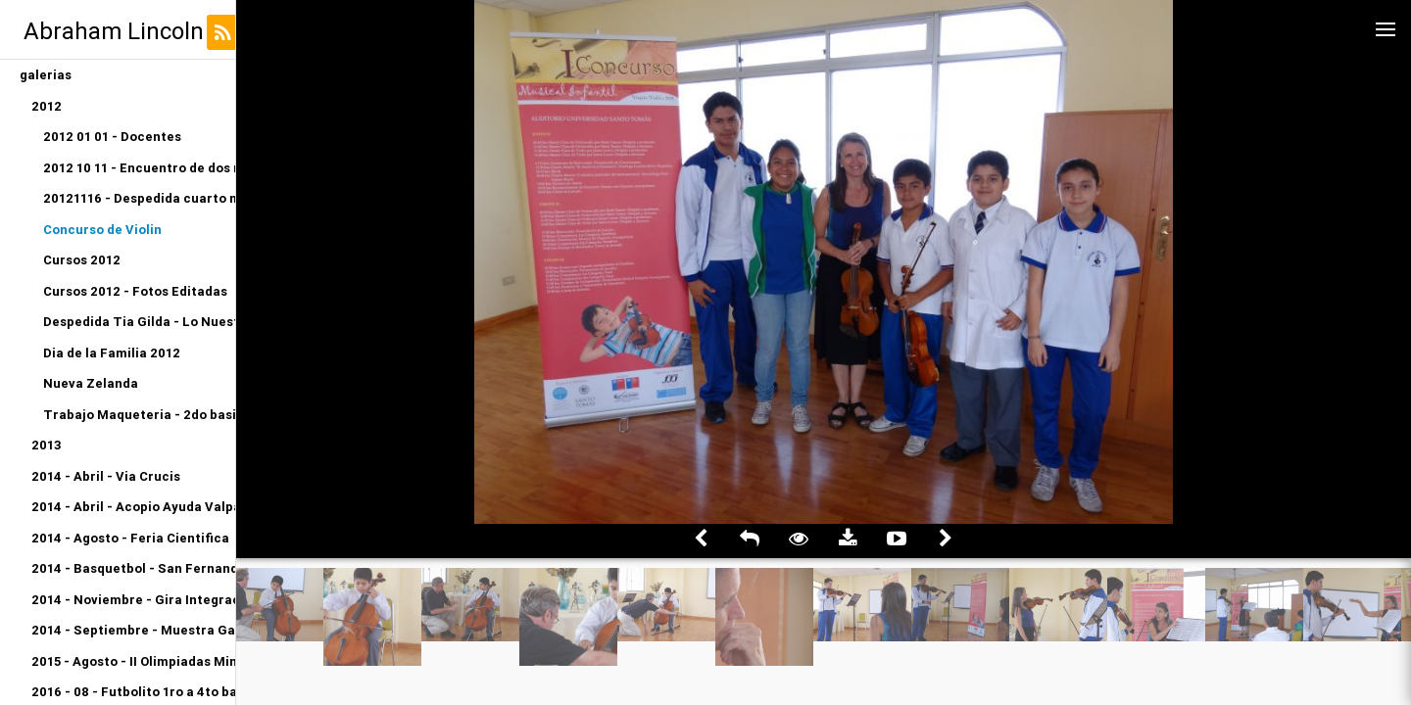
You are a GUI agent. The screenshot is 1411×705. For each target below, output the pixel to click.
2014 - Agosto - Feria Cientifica (130, 538)
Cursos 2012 (82, 260)
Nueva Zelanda (90, 383)
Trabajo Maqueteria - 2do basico (139, 414)
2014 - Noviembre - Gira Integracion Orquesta (133, 599)
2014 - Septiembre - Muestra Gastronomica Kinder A (133, 630)
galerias (46, 75)
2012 (46, 106)
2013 (46, 445)
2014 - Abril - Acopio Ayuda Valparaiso (133, 506)
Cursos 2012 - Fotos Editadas (135, 291)
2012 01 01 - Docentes (112, 136)
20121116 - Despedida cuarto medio (139, 198)
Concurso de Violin (102, 229)
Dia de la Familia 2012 (111, 353)
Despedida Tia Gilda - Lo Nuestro (139, 321)
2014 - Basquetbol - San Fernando (133, 568)
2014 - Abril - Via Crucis (105, 476)
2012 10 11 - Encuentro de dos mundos (139, 168)
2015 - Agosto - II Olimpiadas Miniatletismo (133, 661)
